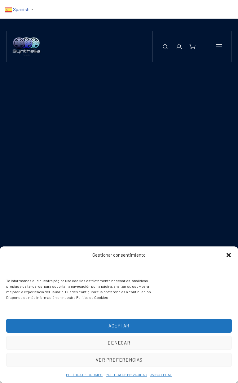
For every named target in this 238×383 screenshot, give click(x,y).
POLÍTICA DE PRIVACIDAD (126, 374)
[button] (229, 255)
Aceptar (119, 325)
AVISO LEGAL (161, 374)
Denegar (119, 342)
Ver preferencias (119, 360)
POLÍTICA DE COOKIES (84, 374)
